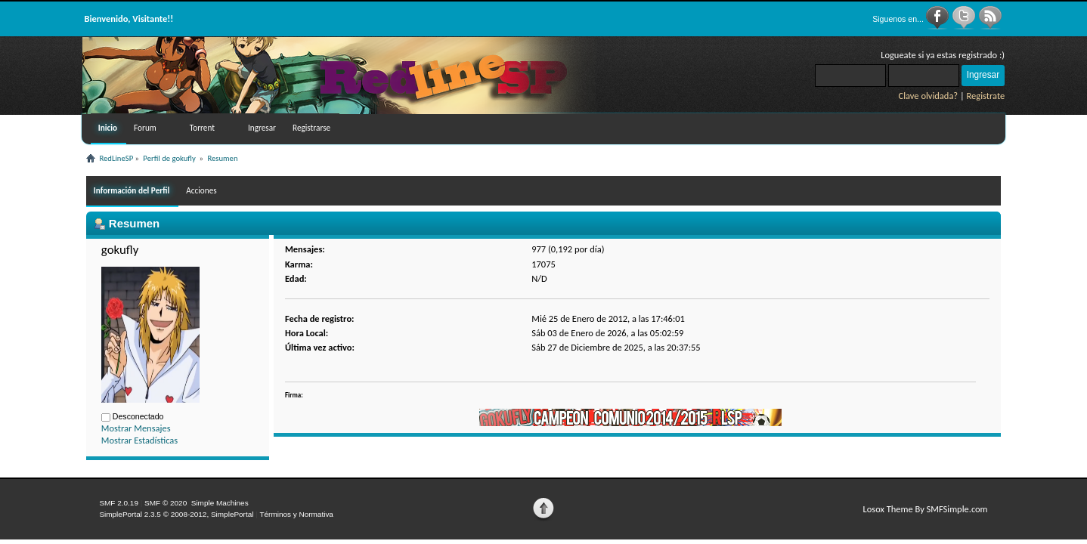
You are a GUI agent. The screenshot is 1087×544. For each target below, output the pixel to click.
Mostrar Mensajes (136, 428)
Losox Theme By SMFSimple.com (924, 509)
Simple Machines (220, 503)
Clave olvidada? (928, 95)
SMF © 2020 (165, 503)
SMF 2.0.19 (118, 503)
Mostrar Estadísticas (139, 440)
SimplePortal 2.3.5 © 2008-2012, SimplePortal (176, 514)
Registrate (986, 95)
